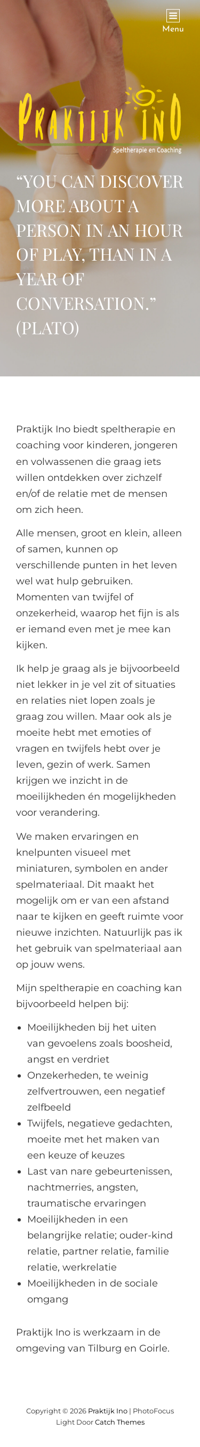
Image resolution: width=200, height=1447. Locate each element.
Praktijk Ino (107, 1410)
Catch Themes (120, 1422)
